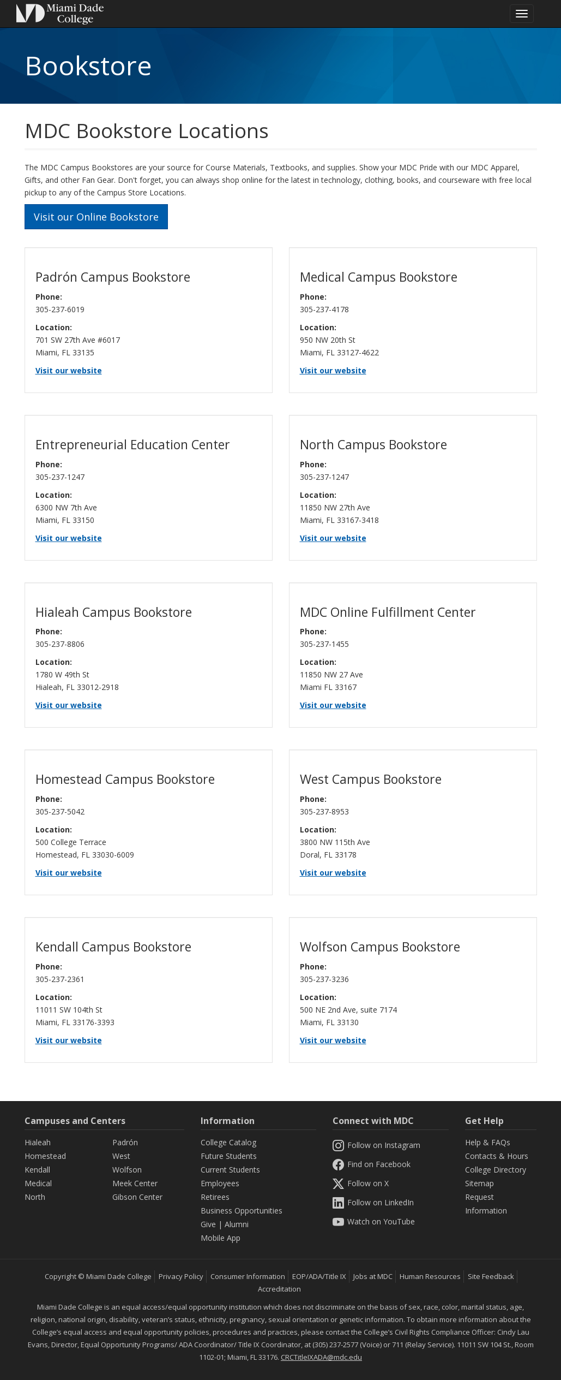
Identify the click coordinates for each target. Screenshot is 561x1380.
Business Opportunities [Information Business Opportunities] (241, 1210)
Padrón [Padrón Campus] (125, 1142)
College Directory (495, 1169)
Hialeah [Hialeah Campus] (38, 1142)
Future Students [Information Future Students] (229, 1156)
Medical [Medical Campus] (38, 1183)
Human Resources (430, 1276)
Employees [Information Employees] (220, 1183)
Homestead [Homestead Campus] (45, 1156)
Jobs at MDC (373, 1276)
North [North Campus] (35, 1197)
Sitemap (479, 1183)
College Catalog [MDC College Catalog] (228, 1142)
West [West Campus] (121, 1156)
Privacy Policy (181, 1276)
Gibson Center (137, 1197)
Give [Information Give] (208, 1224)
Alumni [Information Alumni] (237, 1224)
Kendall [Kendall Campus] (37, 1169)
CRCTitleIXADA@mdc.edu (321, 1357)
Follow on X (360, 1183)
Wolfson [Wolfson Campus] (127, 1169)
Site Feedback (491, 1276)
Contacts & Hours (496, 1156)
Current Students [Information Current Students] (230, 1169)
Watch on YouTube (373, 1221)
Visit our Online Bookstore (96, 216)
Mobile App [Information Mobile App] (220, 1238)
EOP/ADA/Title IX (319, 1276)
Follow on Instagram (376, 1145)
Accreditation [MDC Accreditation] (279, 1289)
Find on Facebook (371, 1164)
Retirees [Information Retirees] (215, 1197)
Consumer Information (247, 1276)
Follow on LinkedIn (373, 1202)
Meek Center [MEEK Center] (135, 1183)
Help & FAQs (487, 1142)
